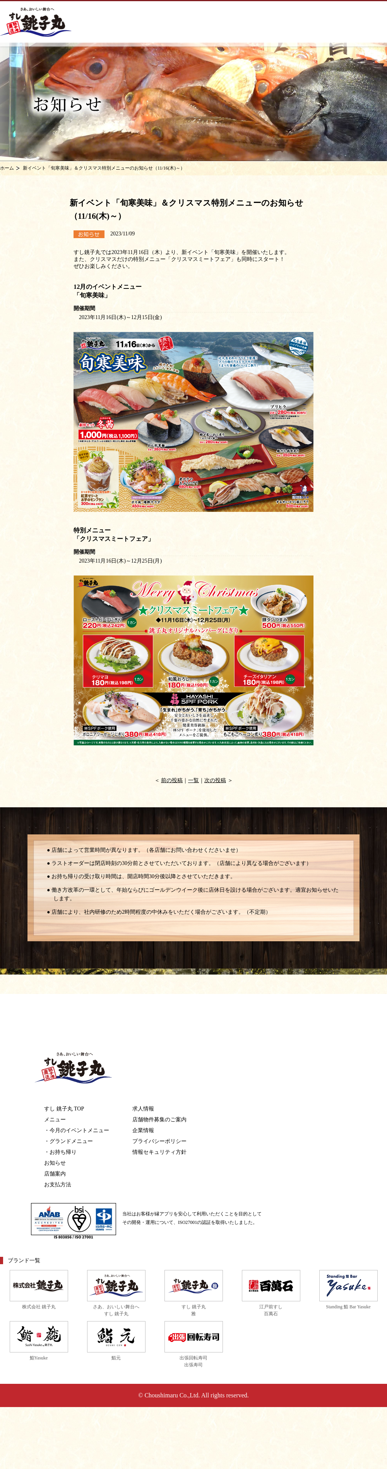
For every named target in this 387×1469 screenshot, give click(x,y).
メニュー (55, 1119)
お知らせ (55, 1163)
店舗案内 (55, 1174)
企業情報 (143, 1130)
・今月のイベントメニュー (76, 1130)
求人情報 (143, 1109)
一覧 (193, 780)
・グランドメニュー (68, 1141)
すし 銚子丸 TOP (64, 1109)
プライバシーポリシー (159, 1141)
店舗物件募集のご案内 (159, 1119)
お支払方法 (57, 1185)
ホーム (7, 168)
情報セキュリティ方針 (159, 1152)
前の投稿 (172, 780)
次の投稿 (215, 780)
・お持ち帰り (60, 1152)
